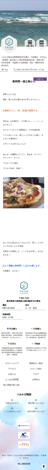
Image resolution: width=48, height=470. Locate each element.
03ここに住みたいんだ (12, 409)
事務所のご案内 (36, 363)
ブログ (36, 374)
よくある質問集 (12, 379)
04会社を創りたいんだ (36, 409)
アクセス (12, 369)
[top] (43, 466)
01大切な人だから (12, 401)
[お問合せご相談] (41, 43)
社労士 (12, 350)
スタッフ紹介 (36, 369)
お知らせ (12, 374)
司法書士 (12, 334)
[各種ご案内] (30, 43)
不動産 (36, 348)
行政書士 (36, 334)
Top (5, 70)
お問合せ (36, 379)
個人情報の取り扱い (12, 385)
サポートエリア (12, 363)
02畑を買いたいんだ (36, 401)
